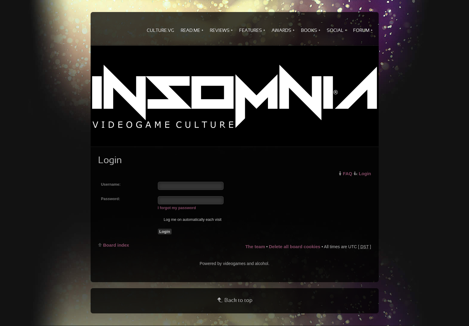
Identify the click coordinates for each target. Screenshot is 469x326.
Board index (116, 245)
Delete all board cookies (294, 246)
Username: (111, 184)
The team (255, 246)
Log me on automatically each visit (190, 219)
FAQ (347, 173)
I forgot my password (177, 208)
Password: (110, 199)
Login (365, 173)
